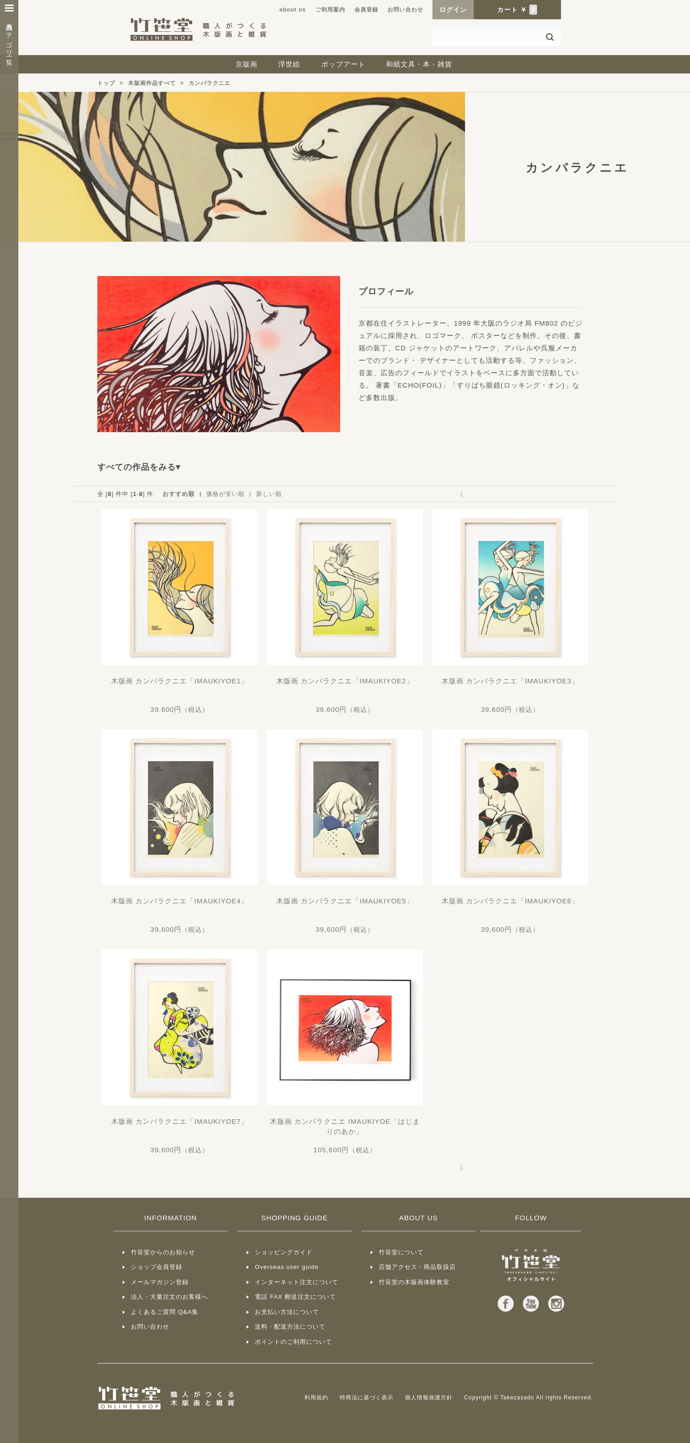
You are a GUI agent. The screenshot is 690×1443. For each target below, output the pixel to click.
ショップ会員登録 (156, 1266)
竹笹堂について (401, 1252)
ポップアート (343, 64)
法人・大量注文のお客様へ (169, 1296)
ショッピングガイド (284, 1252)
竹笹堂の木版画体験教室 (414, 1282)
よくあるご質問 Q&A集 (164, 1311)
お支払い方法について (287, 1311)
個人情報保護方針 (429, 1397)
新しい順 (269, 493)
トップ (106, 83)
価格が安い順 (225, 493)
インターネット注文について (296, 1282)
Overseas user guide (287, 1266)
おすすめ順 (179, 493)
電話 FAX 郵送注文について (295, 1296)
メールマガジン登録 (160, 1282)
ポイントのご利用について (293, 1341)
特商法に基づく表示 (366, 1397)
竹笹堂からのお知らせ (163, 1252)
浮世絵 (289, 64)
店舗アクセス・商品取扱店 (417, 1266)
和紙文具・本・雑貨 (419, 64)
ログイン (453, 9)
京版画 (247, 64)
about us (293, 9)
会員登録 (366, 9)
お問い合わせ (405, 9)
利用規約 (316, 1397)
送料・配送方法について (290, 1326)
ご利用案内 (330, 9)
